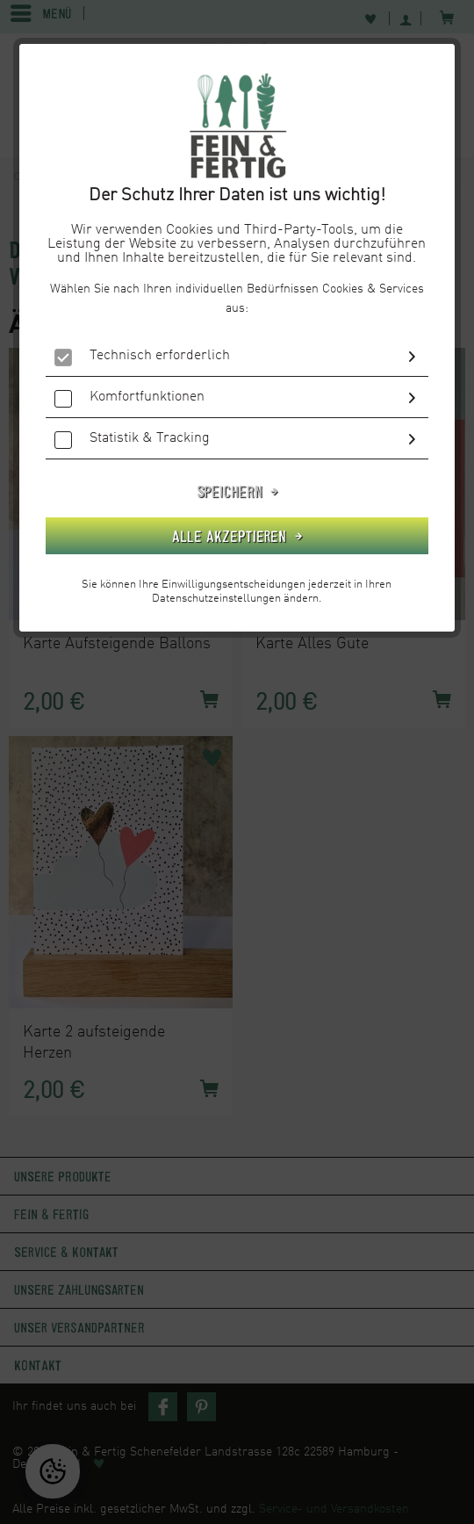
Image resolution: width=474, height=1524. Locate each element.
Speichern (232, 491)
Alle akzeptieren (231, 535)
